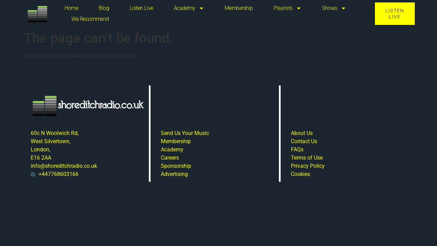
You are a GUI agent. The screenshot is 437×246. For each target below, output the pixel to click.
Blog (104, 8)
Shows (334, 8)
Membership (239, 8)
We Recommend (90, 19)
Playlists (287, 8)
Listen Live (141, 8)
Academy (189, 8)
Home (71, 8)
